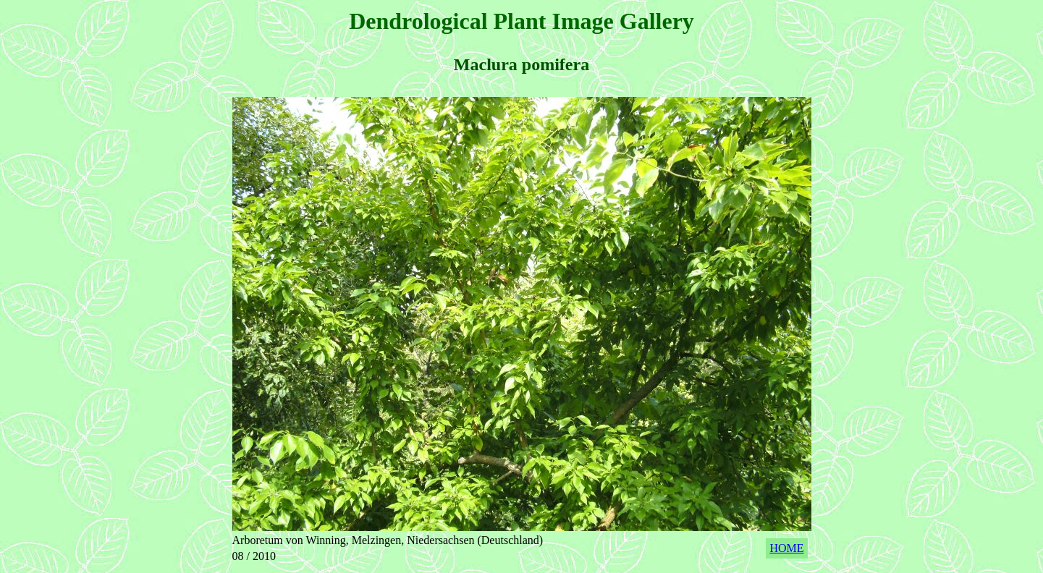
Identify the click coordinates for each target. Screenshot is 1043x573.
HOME (786, 548)
